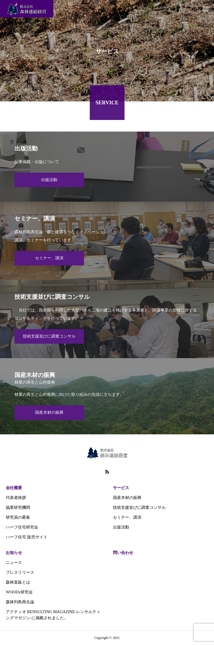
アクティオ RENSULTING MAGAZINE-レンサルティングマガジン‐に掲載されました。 (53, 615)
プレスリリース (20, 572)
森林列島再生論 (20, 602)
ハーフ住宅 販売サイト (26, 537)
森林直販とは (18, 582)
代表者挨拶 (16, 497)
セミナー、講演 (127, 517)
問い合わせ (123, 553)
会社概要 (14, 488)
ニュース (14, 562)
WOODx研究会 (19, 592)
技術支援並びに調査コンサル (139, 507)
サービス (121, 488)
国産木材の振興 (127, 497)
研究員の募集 (18, 517)
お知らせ (14, 553)
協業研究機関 (18, 507)
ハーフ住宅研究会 (22, 527)
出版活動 (121, 527)
